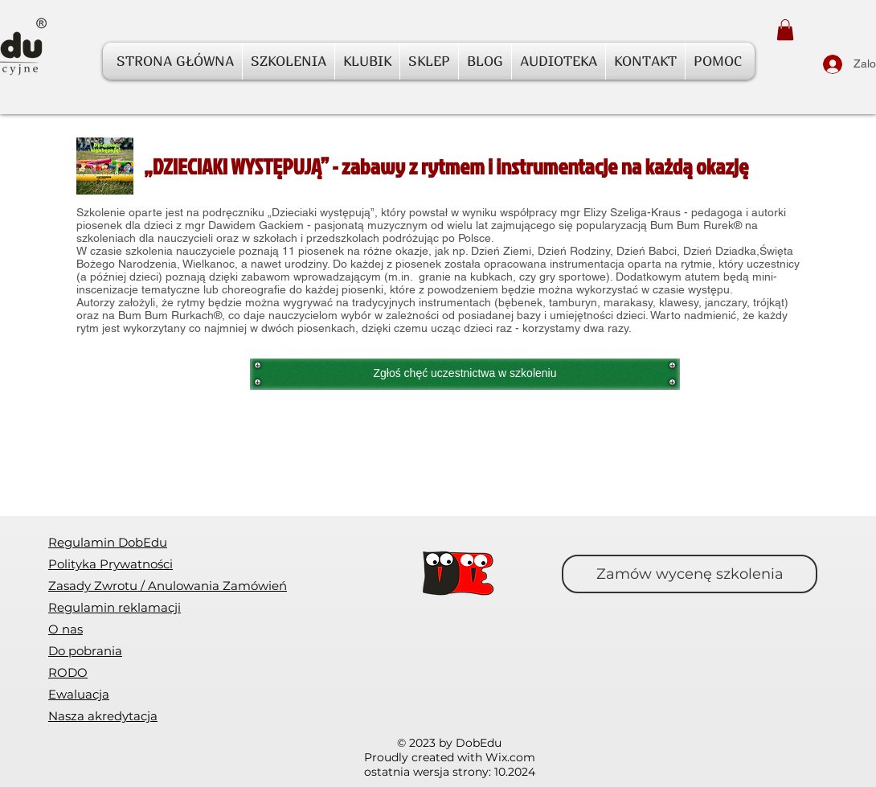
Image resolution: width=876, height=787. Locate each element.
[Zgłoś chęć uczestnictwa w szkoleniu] (465, 374)
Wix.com (510, 757)
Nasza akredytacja (103, 715)
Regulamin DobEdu (107, 542)
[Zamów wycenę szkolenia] (689, 574)
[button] (785, 29)
